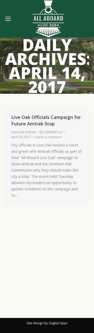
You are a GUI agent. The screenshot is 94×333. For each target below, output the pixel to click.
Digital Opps (58, 323)
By (51, 132)
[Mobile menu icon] (8, 19)
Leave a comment (48, 137)
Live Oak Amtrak (23, 132)
